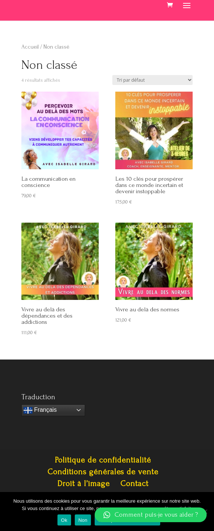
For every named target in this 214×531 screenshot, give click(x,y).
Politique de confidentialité (103, 460)
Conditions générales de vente (103, 471)
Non (83, 520)
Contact (134, 483)
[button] (151, 514)
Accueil (30, 47)
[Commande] (152, 80)
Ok (64, 520)
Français (40, 410)
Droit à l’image (83, 483)
